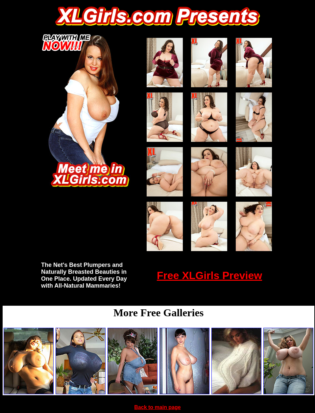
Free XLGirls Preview (209, 275)
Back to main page (157, 407)
